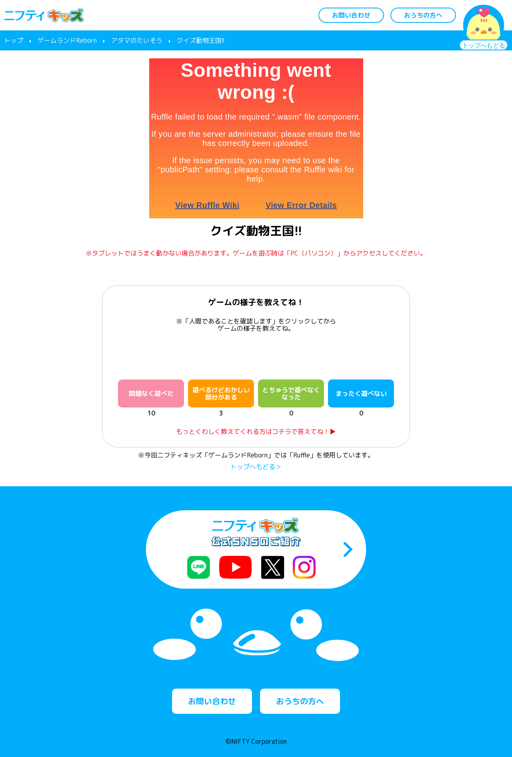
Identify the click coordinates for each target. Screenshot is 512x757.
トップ (13, 40)
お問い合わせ (351, 15)
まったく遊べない (361, 393)
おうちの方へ (423, 15)
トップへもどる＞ (256, 466)
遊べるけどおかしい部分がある (221, 393)
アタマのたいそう (136, 40)
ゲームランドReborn (67, 40)
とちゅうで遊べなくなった (291, 393)
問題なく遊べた (151, 393)
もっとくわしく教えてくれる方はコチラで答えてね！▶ (256, 431)
